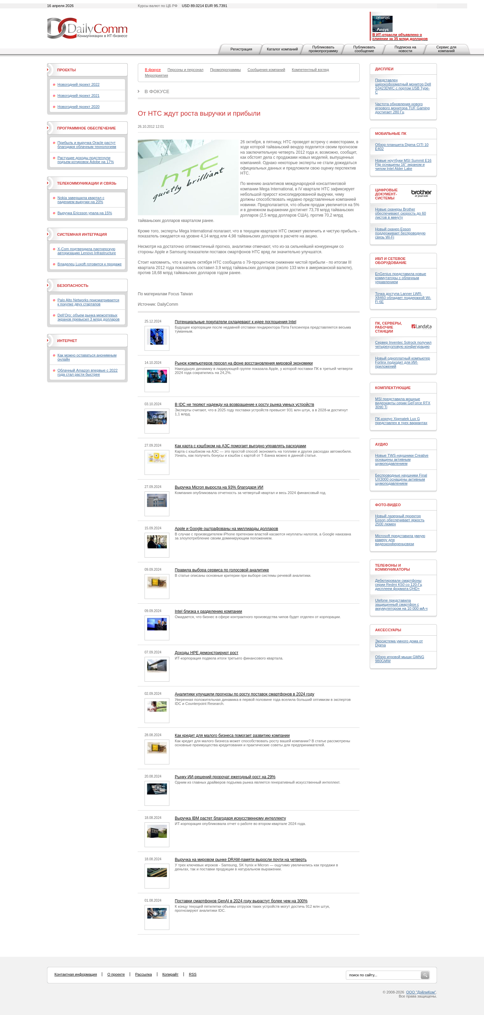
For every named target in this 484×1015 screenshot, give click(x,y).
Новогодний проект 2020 (78, 107)
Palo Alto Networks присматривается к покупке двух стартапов (88, 302)
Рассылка (143, 974)
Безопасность (72, 286)
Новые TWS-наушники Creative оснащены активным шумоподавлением (402, 459)
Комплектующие (393, 388)
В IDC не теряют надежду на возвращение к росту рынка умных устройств (244, 404)
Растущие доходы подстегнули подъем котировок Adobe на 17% (85, 160)
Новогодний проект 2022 (78, 84)
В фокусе (157, 91)
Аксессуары (388, 630)
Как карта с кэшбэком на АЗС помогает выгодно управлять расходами (240, 446)
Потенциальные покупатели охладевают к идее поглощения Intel (235, 321)
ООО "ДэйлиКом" (421, 992)
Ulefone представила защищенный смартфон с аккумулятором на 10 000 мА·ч (401, 604)
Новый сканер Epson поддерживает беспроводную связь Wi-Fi (400, 233)
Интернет (67, 341)
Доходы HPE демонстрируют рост (206, 652)
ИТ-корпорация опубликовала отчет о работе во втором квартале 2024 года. (240, 824)
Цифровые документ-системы (386, 194)
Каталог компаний (282, 49)
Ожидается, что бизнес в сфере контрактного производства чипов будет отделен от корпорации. (258, 617)
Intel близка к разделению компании (208, 611)
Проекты (66, 70)
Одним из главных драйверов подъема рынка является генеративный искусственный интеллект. (257, 782)
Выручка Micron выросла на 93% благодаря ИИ (219, 487)
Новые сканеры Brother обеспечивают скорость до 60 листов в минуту (400, 213)
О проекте (116, 974)
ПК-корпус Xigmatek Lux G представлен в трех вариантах (401, 421)
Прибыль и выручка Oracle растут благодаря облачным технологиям (86, 145)
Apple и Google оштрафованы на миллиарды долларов (226, 528)
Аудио (381, 444)
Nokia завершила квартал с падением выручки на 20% (80, 200)
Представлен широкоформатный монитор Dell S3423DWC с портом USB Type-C (403, 86)
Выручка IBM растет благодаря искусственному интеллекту (230, 818)
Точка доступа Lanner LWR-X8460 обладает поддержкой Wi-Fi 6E (403, 298)
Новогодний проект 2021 (78, 95)
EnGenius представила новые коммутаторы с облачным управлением (400, 278)
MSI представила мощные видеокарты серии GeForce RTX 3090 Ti (402, 403)
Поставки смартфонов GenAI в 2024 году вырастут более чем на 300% (241, 901)
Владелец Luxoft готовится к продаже (89, 264)
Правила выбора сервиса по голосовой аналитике (222, 570)
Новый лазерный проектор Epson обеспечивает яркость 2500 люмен (400, 520)
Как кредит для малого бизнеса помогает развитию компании (232, 735)
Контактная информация (75, 974)
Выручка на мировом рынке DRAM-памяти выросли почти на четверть (241, 859)
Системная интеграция (82, 234)
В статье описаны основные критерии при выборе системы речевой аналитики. (243, 575)
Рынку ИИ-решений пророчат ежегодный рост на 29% (225, 777)
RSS (193, 974)
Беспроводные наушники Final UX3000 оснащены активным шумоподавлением (401, 479)
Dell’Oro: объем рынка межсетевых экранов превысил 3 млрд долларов (88, 317)
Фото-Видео (388, 505)
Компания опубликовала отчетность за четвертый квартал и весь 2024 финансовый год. (250, 493)
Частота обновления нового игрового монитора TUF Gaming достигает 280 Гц (402, 108)
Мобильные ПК (390, 133)
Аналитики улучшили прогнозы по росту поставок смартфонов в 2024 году (244, 694)
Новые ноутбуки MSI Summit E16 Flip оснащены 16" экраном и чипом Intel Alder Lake (403, 164)
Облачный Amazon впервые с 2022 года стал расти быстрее (87, 372)
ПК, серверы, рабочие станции (388, 327)
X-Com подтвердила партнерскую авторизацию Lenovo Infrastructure (86, 251)
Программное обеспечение (86, 128)
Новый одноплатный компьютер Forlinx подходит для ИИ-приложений (402, 362)
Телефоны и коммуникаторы (392, 567)
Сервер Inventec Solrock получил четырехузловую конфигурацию (403, 344)
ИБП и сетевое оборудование (390, 261)
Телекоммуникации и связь (86, 183)
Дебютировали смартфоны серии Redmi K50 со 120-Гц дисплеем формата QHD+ (398, 584)
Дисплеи (384, 69)
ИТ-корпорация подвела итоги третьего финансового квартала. (229, 658)
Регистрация (241, 49)
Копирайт (170, 974)
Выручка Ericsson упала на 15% (84, 213)
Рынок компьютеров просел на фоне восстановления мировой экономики (244, 363)
